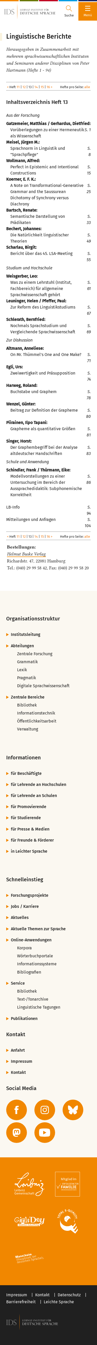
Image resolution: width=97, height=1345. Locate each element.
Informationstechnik (36, 713)
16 (48, 87)
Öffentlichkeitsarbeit (36, 721)
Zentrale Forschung (34, 653)
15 (42, 87)
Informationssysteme (37, 963)
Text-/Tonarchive (32, 999)
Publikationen (24, 1018)
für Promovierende (28, 806)
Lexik (22, 669)
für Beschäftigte (26, 773)
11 (18, 87)
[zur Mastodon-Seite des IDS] (16, 1132)
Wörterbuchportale (35, 955)
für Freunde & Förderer (32, 840)
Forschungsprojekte (29, 895)
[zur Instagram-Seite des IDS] (44, 1110)
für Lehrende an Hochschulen (38, 784)
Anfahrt (18, 1050)
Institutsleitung (25, 634)
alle (87, 87)
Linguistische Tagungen (38, 1007)
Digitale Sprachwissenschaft (43, 685)
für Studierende (26, 817)
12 (24, 87)
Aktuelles (20, 917)
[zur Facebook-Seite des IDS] (16, 1110)
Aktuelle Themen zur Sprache (38, 928)
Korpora (24, 947)
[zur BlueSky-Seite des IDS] (73, 1110)
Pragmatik (26, 677)
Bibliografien (29, 972)
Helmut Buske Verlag (26, 554)
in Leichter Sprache (29, 851)
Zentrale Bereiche (27, 697)
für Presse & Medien (30, 829)
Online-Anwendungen (31, 939)
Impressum (21, 1061)
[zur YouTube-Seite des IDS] (44, 1132)
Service (18, 983)
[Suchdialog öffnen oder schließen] (69, 11)
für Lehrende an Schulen (34, 795)
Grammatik (27, 661)
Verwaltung (27, 729)
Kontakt (18, 1072)
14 (36, 87)
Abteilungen (22, 645)
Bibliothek (27, 705)
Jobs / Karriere (25, 906)
